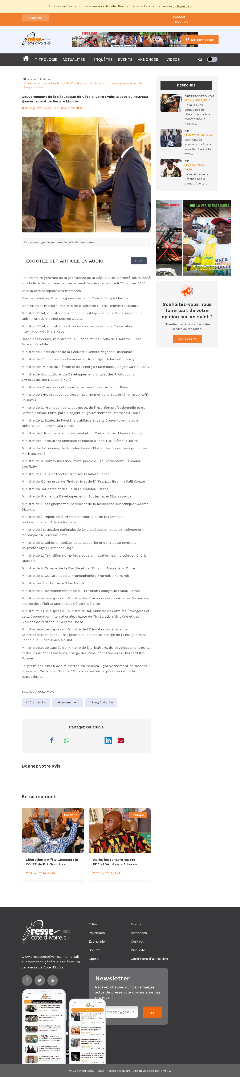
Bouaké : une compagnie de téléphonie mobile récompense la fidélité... (197, 114)
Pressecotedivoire (118, 1070)
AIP (186, 131)
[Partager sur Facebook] (51, 740)
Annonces (139, 933)
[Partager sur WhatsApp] (66, 740)
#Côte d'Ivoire (36, 702)
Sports (94, 959)
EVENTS (125, 59)
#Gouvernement (67, 702)
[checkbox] (212, 59)
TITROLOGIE (46, 59)
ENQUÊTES (103, 59)
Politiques (97, 933)
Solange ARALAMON (37, 108)
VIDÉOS (173, 59)
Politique (45, 79)
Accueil (30, 79)
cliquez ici (183, 6)
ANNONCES (148, 59)
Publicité (181, 22)
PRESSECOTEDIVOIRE (200, 96)
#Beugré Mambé (101, 702)
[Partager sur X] (96, 740)
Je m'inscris (152, 1014)
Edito (93, 924)
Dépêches (186, 85)
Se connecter (200, 40)
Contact (179, 17)
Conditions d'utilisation (149, 959)
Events (136, 924)
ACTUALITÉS (73, 59)
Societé (95, 950)
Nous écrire (187, 339)
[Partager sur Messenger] (81, 740)
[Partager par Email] (120, 740)
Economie (97, 941)
